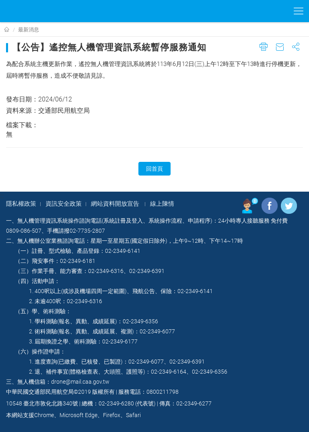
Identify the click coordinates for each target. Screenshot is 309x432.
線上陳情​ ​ (163, 203)
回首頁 (154, 168)
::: (2, 29)
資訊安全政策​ (63, 203)
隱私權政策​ (21, 203)
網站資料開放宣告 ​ (116, 203)
